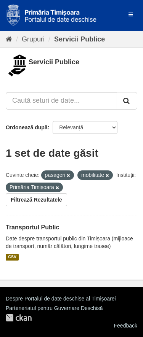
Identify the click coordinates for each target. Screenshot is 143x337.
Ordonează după (27, 127)
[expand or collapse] (130, 14)
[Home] (9, 39)
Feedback (125, 326)
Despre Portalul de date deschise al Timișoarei (61, 299)
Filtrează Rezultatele (36, 200)
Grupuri (33, 39)
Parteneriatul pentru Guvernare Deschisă (54, 308)
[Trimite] (127, 101)
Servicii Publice (79, 39)
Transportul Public (32, 227)
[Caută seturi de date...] (61, 101)
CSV (12, 257)
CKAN (19, 318)
